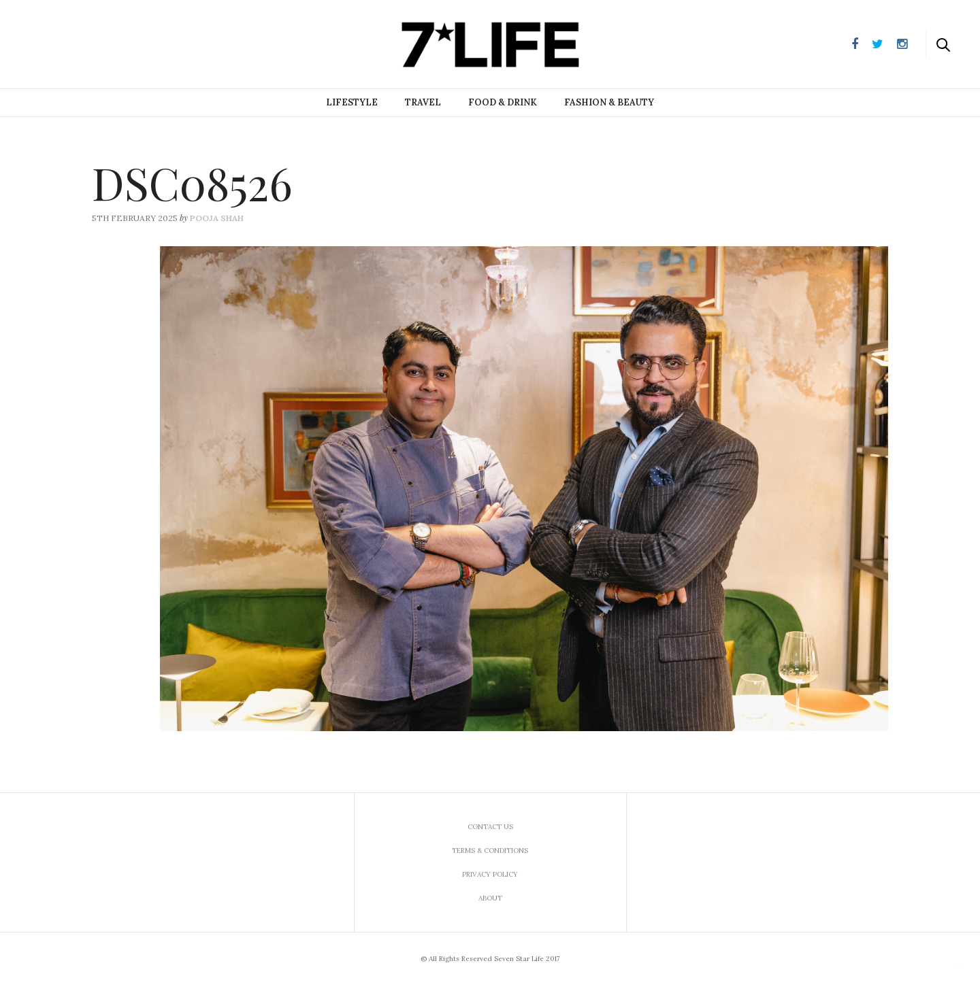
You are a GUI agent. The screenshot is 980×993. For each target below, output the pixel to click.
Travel (423, 102)
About (490, 898)
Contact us (490, 826)
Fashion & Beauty (609, 102)
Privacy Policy (490, 874)
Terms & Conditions (490, 850)
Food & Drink (502, 102)
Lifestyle (352, 102)
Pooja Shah (217, 218)
